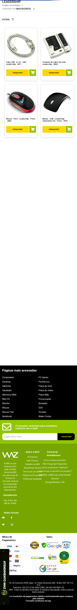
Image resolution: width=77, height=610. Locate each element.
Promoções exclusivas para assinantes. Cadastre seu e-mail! (36, 427)
